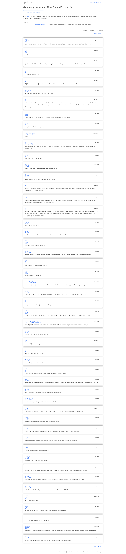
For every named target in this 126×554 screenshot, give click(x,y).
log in (28, 17)
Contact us (72, 552)
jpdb (26, 2)
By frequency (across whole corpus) (79, 25)
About (60, 552)
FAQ (65, 552)
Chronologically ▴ (40, 25)
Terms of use (91, 552)
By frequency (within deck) (57, 25)
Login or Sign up (95, 3)
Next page (97, 34)
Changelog (100, 552)
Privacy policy (81, 552)
